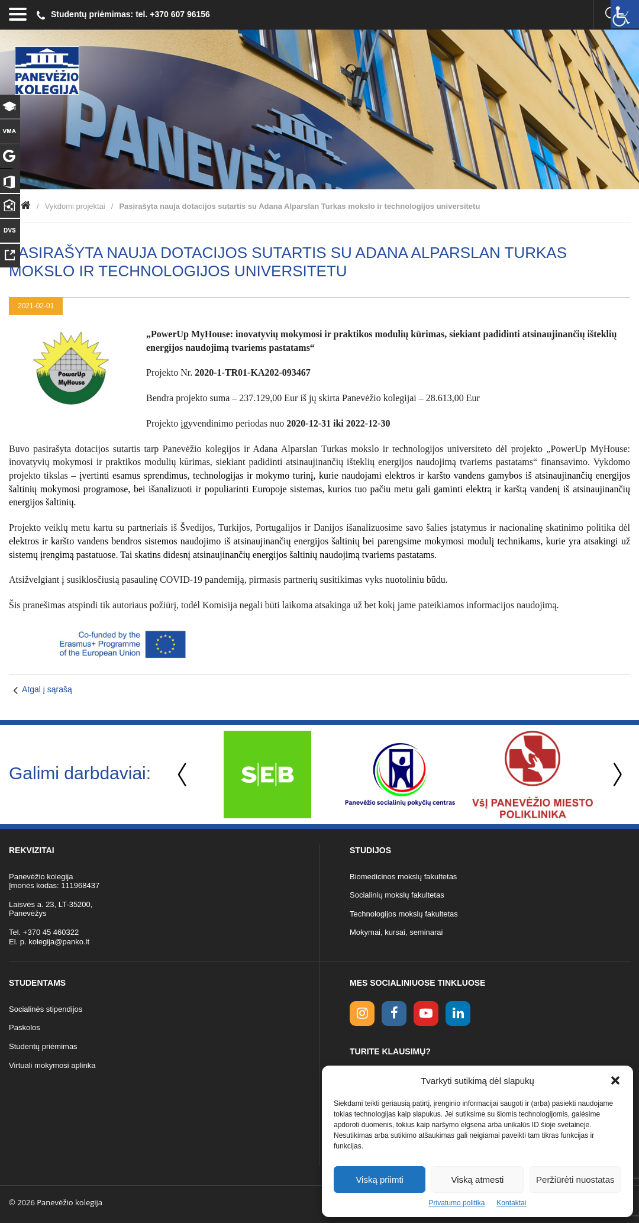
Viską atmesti (477, 1179)
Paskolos (24, 1027)
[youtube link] (426, 1013)
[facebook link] (394, 1013)
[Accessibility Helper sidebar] (625, 14)
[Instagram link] (362, 1013)
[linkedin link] (458, 1013)
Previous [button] (183, 775)
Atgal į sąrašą (47, 689)
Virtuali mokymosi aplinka (52, 1065)
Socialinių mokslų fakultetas (397, 894)
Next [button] (615, 775)
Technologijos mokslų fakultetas (404, 913)
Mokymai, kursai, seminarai (396, 932)
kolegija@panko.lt (58, 941)
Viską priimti (380, 1179)
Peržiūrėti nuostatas (575, 1179)
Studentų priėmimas (43, 1046)
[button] (615, 1080)
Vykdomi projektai (75, 206)
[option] (267, 774)
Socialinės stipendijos (45, 1009)
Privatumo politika (457, 1203)
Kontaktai (511, 1203)
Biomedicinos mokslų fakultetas (403, 876)
